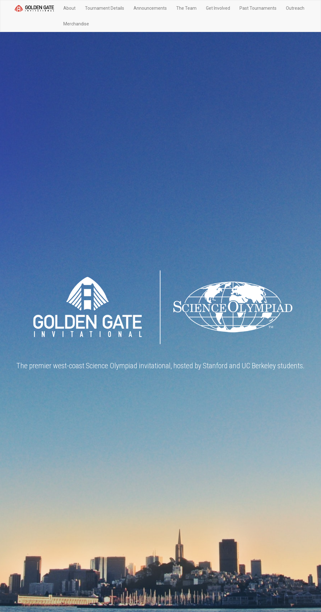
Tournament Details (104, 8)
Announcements (150, 8)
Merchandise (76, 23)
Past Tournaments (257, 8)
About (69, 8)
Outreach (295, 8)
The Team (186, 8)
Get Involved (218, 8)
